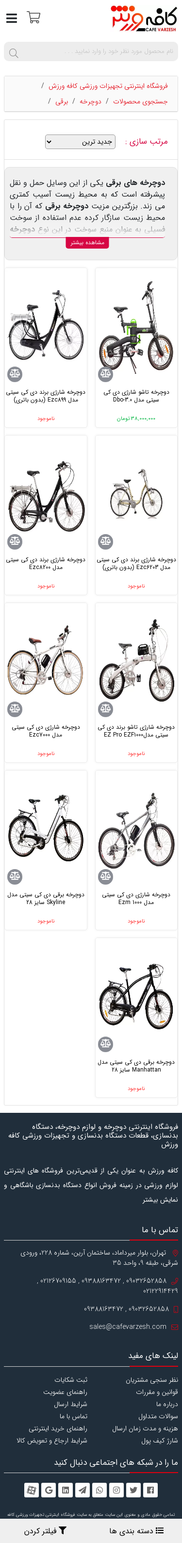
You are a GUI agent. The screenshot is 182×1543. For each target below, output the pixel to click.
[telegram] (82, 1490)
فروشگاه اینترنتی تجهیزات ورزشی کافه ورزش (108, 86)
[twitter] (133, 1490)
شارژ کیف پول (159, 1440)
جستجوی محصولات (140, 101)
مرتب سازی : (147, 141)
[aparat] (31, 1490)
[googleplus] (48, 1490)
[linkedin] (65, 1490)
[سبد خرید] (32, 16)
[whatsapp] (99, 1490)
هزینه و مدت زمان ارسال (145, 1428)
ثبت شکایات (70, 1380)
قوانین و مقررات (157, 1392)
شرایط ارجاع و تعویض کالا (52, 1440)
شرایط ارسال (70, 1404)
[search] (13, 51)
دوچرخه (90, 101)
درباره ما (167, 1404)
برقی (61, 101)
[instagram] (116, 1490)
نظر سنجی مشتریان (152, 1380)
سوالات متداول (158, 1416)
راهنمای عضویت (65, 1392)
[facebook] (150, 1490)
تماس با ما (73, 1416)
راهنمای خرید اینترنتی (58, 1428)
